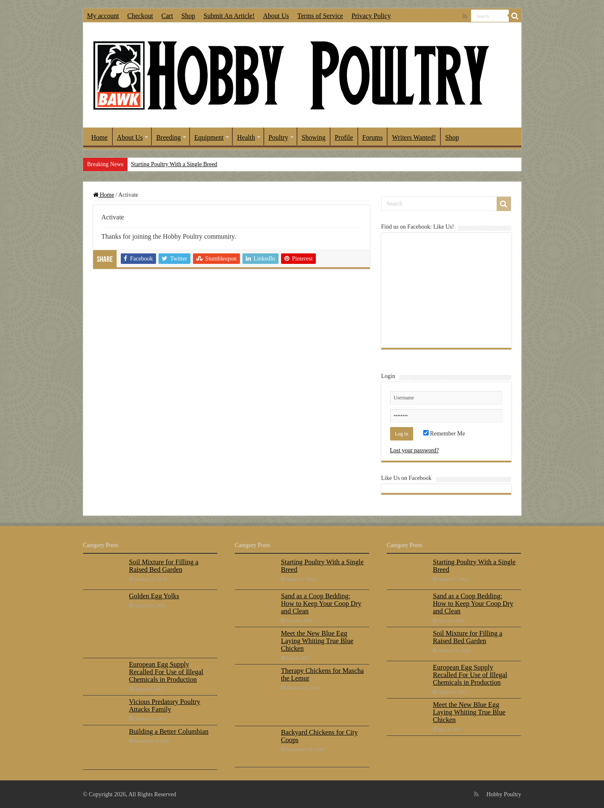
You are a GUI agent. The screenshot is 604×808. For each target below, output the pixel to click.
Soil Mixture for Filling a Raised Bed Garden (163, 565)
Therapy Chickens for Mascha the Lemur (322, 674)
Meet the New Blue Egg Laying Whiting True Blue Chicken (317, 640)
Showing (313, 137)
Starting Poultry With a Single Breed (174, 164)
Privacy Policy (371, 15)
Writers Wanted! (414, 137)
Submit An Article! (229, 15)
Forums (372, 137)
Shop (188, 15)
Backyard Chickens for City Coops (319, 736)
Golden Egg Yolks (154, 596)
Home (99, 137)
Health (246, 137)
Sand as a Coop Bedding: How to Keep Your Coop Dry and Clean (321, 603)
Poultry (278, 137)
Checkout (140, 15)
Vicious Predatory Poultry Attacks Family (164, 705)
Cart (167, 15)
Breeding (168, 137)
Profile (344, 137)
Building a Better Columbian (168, 731)
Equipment (209, 137)
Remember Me (444, 433)
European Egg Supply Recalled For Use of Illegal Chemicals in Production (166, 671)
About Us (276, 15)
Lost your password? (414, 450)
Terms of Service (320, 15)
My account (103, 15)
